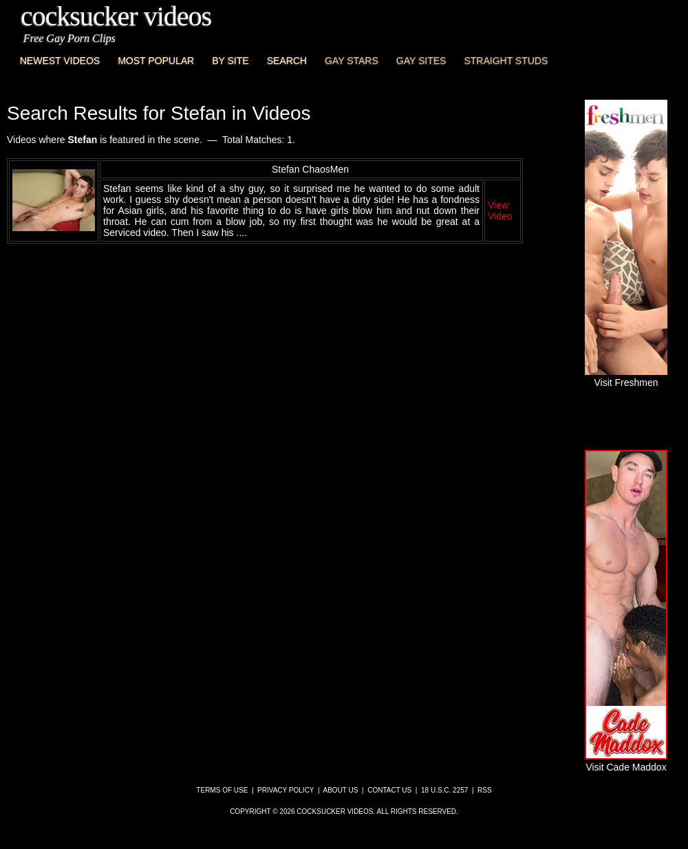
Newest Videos (60, 60)
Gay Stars (351, 60)
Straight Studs (506, 60)
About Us (340, 790)
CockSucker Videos (116, 16)
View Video (500, 211)
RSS (484, 790)
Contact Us (389, 790)
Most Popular (156, 60)
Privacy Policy (285, 790)
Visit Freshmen (626, 377)
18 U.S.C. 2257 (444, 790)
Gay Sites (421, 60)
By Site (230, 60)
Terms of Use (222, 790)
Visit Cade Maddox (626, 762)
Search (287, 60)
